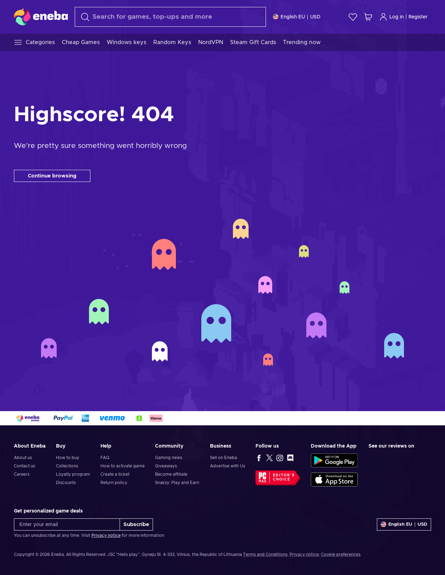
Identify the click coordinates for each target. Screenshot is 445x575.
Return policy (113, 483)
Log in (391, 16)
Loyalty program (73, 474)
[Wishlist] (353, 17)
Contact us (24, 466)
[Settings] (296, 17)
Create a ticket (114, 474)
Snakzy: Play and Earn (177, 483)
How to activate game (122, 466)
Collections (67, 466)
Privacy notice (106, 535)
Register (418, 17)
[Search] (170, 16)
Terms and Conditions (265, 554)
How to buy (67, 458)
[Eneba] (41, 16)
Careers (22, 474)
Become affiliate (171, 474)
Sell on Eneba (223, 458)
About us (23, 458)
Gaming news (168, 458)
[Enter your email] (67, 524)
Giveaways (166, 466)
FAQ (105, 458)
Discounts (66, 483)
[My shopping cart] (368, 17)
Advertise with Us (227, 466)
